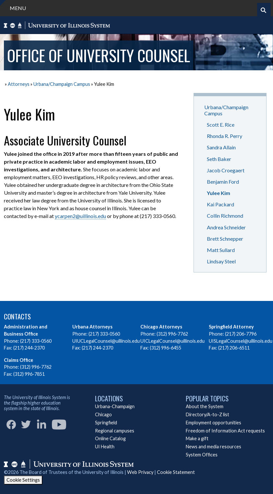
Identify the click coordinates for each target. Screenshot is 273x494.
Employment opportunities (213, 422)
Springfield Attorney (231, 326)
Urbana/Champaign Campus (61, 84)
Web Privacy (140, 472)
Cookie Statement (176, 472)
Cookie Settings (23, 480)
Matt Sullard (221, 250)
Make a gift (197, 438)
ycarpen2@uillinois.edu (80, 216)
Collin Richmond (225, 216)
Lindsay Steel (221, 261)
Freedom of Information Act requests (225, 430)
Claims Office (18, 360)
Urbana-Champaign (115, 406)
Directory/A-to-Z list (207, 414)
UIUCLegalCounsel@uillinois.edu (106, 341)
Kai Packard (220, 204)
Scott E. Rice (220, 124)
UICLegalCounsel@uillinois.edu (172, 341)
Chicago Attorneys (161, 326)
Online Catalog (110, 438)
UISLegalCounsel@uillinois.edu (240, 341)
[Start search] (263, 10)
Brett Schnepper (225, 239)
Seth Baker (219, 159)
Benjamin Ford (223, 181)
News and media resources (213, 446)
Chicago (103, 414)
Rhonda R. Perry (224, 136)
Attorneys (19, 84)
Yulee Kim (218, 193)
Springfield (106, 422)
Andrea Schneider (226, 227)
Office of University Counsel (98, 55)
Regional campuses (114, 430)
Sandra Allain (221, 147)
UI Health (104, 446)
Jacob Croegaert (225, 170)
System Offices (202, 454)
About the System (204, 406)
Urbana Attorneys (92, 326)
